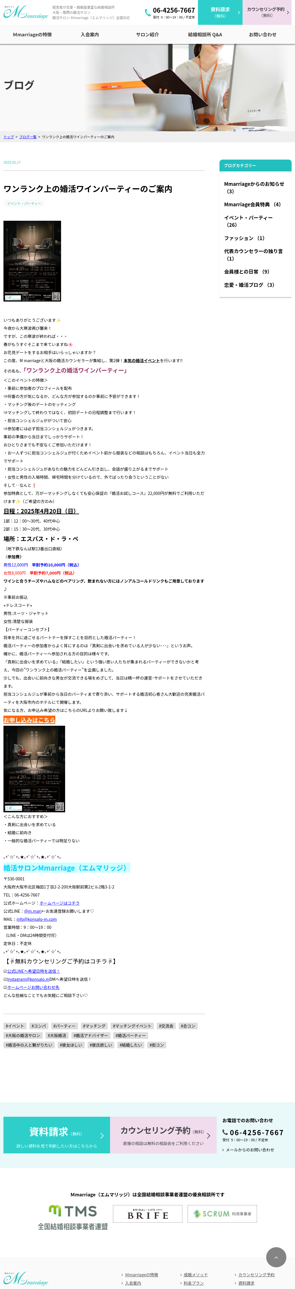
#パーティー (65, 953)
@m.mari (32, 838)
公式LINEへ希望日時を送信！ (33, 898)
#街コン (157, 972)
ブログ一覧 (28, 136)
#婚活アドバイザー (91, 963)
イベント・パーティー (25, 203)
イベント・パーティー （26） (248, 221)
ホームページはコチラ (59, 830)
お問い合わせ (139, 1260)
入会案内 (133, 1203)
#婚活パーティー (131, 963)
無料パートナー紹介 (202, 1211)
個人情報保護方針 (174, 1260)
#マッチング (94, 953)
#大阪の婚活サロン (23, 963)
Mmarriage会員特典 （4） (254, 204)
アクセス (113, 1260)
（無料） (220, 12)
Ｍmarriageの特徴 (141, 1195)
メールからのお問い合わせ (250, 1077)
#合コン (188, 953)
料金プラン (194, 1203)
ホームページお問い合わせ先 (33, 914)
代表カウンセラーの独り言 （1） (253, 254)
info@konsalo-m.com (37, 846)
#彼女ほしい (71, 972)
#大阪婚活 (57, 963)
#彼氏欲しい (101, 972)
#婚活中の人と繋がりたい (29, 972)
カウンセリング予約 (256, 1195)
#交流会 (166, 953)
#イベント (15, 953)
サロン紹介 (135, 1211)
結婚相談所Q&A (139, 1220)
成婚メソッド (196, 1195)
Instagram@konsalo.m (28, 906)
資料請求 (246, 1203)
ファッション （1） (245, 238)
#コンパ (39, 953)
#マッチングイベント (132, 953)
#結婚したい (131, 972)
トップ (8, 136)
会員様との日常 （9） (248, 271)
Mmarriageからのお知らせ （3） (254, 187)
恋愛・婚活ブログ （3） (250, 284)
